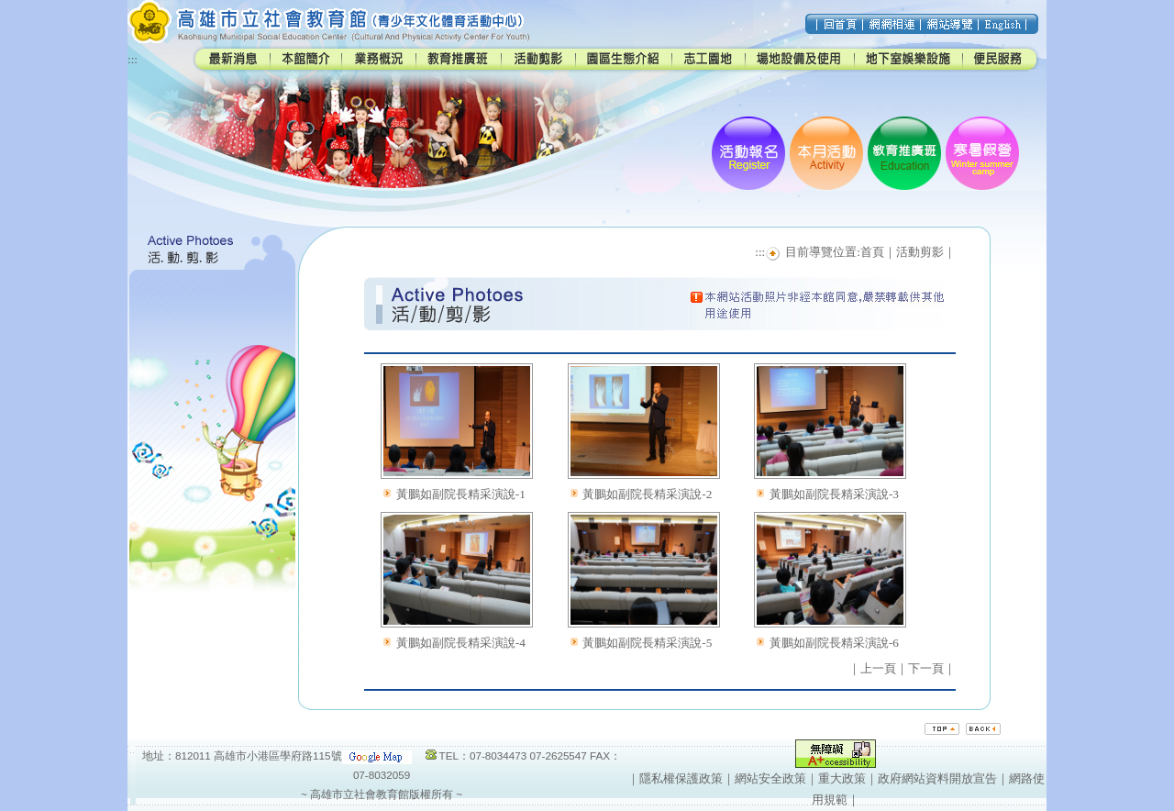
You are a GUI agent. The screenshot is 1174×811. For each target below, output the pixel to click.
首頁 (872, 252)
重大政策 (842, 778)
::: (132, 59)
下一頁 (926, 668)
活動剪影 (920, 252)
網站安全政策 (770, 778)
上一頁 (878, 668)
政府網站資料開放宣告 (937, 778)
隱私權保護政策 (681, 778)
